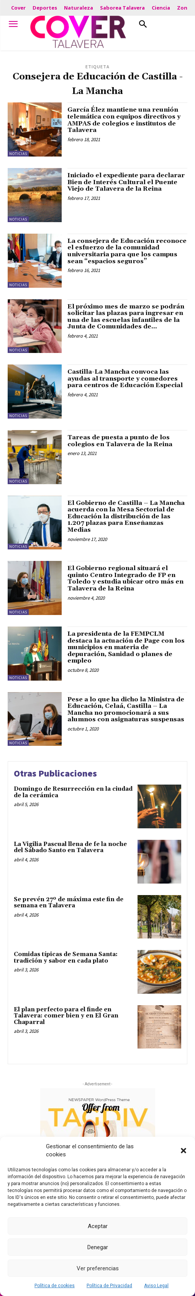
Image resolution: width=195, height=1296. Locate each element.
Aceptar (98, 1226)
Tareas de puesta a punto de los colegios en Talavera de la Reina (119, 441)
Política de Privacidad (109, 1285)
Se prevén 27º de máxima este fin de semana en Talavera (68, 903)
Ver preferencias (98, 1268)
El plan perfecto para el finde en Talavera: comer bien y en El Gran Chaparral (66, 1016)
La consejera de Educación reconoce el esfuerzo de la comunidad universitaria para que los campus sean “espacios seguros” (127, 251)
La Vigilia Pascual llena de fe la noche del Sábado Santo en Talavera (70, 847)
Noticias (18, 153)
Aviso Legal (156, 1285)
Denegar (97, 1247)
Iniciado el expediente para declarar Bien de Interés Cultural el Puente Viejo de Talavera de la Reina (126, 182)
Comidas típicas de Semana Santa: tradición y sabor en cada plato (66, 958)
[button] (183, 1150)
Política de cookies (54, 1285)
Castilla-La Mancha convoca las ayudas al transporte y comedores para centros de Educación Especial (125, 378)
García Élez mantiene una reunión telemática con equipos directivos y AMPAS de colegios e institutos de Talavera (123, 120)
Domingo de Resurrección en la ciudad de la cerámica (73, 792)
